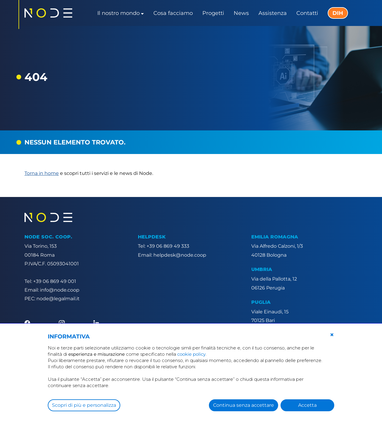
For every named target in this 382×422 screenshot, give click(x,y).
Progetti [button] (213, 13)
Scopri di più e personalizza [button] (84, 405)
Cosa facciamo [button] (173, 13)
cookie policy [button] (191, 354)
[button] (332, 335)
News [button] (241, 13)
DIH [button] (337, 13)
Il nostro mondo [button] (118, 13)
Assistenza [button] (272, 13)
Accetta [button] (307, 405)
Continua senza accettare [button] (243, 405)
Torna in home (41, 173)
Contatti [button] (307, 13)
